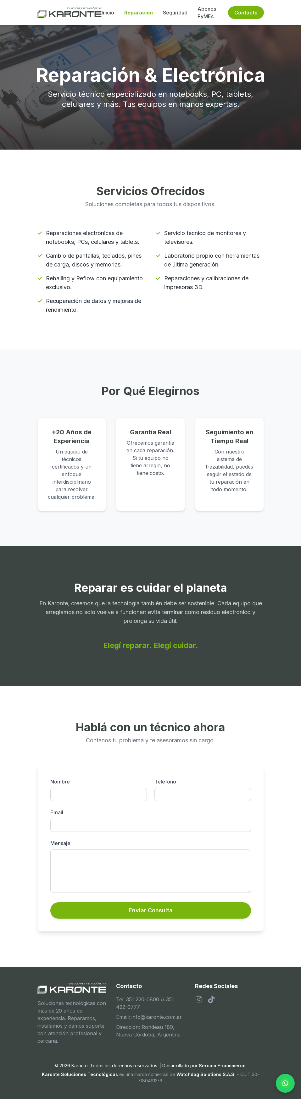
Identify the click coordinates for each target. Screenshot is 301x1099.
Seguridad (175, 12)
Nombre (60, 781)
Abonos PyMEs (207, 12)
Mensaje (60, 843)
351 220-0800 (142, 999)
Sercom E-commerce (222, 1065)
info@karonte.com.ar (156, 1017)
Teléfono (165, 781)
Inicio (108, 12)
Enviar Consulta (151, 910)
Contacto (246, 12)
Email (56, 812)
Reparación (138, 12)
